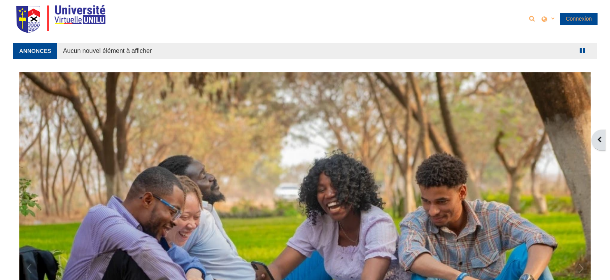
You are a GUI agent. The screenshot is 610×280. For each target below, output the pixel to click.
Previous (29, 268)
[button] (533, 18)
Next (581, 268)
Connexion (579, 19)
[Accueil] (60, 18)
